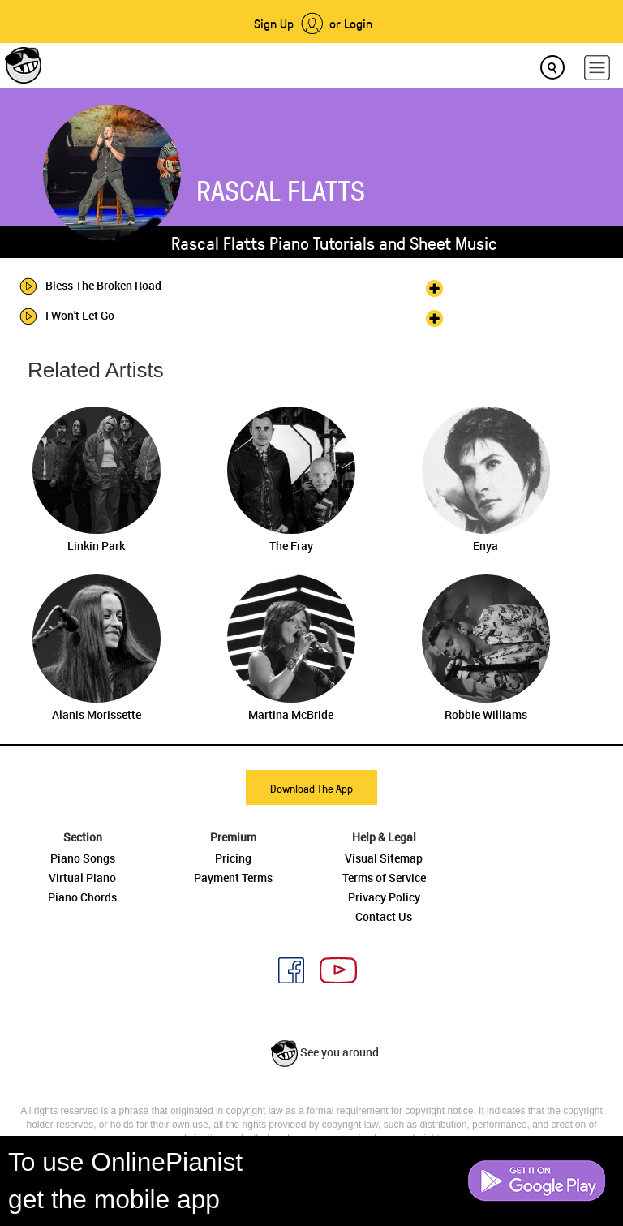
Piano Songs (82, 858)
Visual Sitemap (384, 858)
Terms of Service (384, 877)
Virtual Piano (82, 877)
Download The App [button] (311, 788)
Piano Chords (82, 897)
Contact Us (383, 916)
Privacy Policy (384, 897)
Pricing (233, 858)
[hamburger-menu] (597, 67)
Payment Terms (233, 877)
